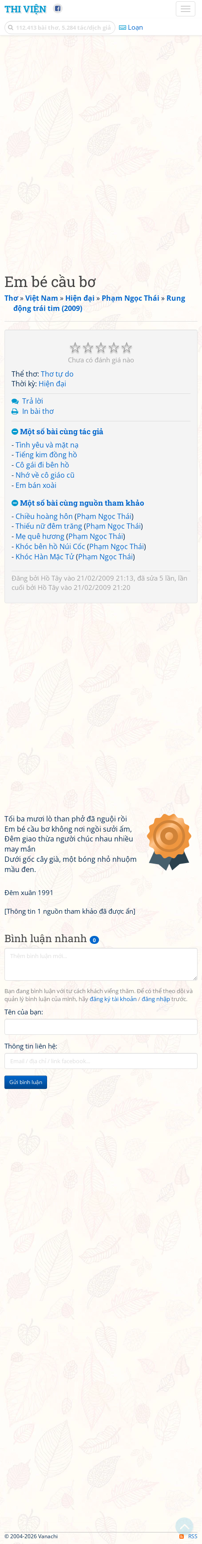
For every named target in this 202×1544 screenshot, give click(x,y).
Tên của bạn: (23, 1011)
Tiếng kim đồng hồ (46, 455)
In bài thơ (38, 411)
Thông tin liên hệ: (30, 1045)
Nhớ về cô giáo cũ (45, 475)
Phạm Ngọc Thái (104, 516)
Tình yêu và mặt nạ (47, 445)
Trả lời (32, 401)
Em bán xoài (36, 485)
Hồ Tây (51, 578)
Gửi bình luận (25, 1082)
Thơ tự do (57, 374)
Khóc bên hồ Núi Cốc (50, 546)
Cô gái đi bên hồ (42, 465)
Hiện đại (52, 384)
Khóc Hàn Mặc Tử (45, 557)
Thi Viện (25, 9)
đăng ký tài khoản (113, 999)
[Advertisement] (101, 152)
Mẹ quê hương (40, 536)
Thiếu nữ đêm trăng (49, 526)
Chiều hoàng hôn (44, 516)
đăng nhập (156, 999)
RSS (188, 1536)
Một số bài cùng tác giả (57, 432)
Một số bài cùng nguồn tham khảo (78, 503)
